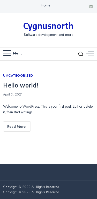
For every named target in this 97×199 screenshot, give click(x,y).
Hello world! (20, 85)
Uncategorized (18, 75)
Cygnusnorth (48, 25)
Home (45, 5)
